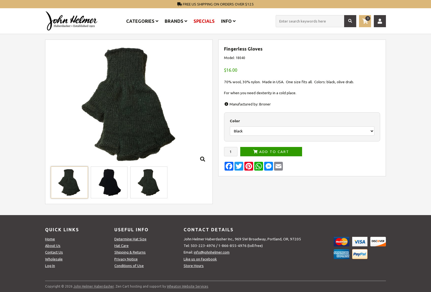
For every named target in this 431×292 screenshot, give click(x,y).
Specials (204, 21)
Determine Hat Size (130, 239)
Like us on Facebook (200, 259)
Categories (142, 21)
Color (235, 121)
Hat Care (121, 245)
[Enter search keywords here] (316, 21)
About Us (52, 245)
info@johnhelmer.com (212, 252)
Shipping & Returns (130, 252)
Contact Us (54, 252)
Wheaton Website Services (187, 286)
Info (228, 21)
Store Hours (194, 265)
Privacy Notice (126, 259)
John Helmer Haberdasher (93, 286)
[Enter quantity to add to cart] (230, 151)
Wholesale (54, 259)
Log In (50, 265)
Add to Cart (271, 151)
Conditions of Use (129, 265)
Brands (176, 21)
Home (50, 239)
